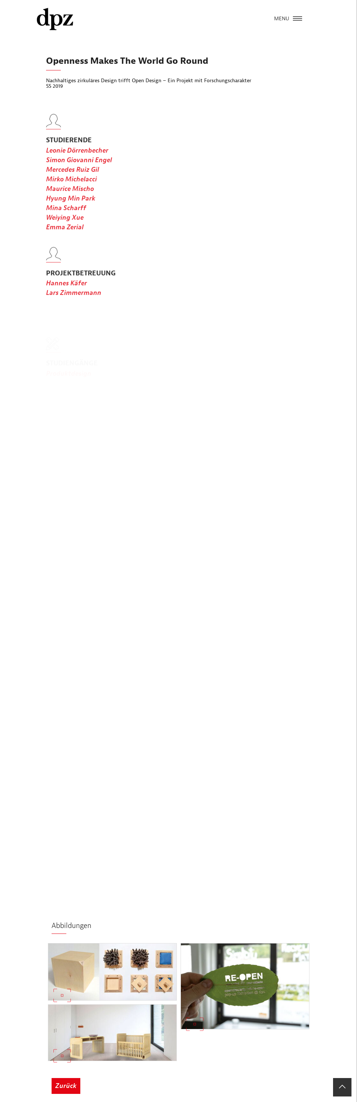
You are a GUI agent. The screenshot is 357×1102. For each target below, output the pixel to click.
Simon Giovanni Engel (79, 171)
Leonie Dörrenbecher (77, 161)
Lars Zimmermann (73, 304)
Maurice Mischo (70, 200)
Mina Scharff (66, 219)
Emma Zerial (65, 238)
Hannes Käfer (66, 295)
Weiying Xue (65, 229)
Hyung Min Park (70, 209)
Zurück (66, 1086)
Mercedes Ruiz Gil (72, 181)
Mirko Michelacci (71, 190)
